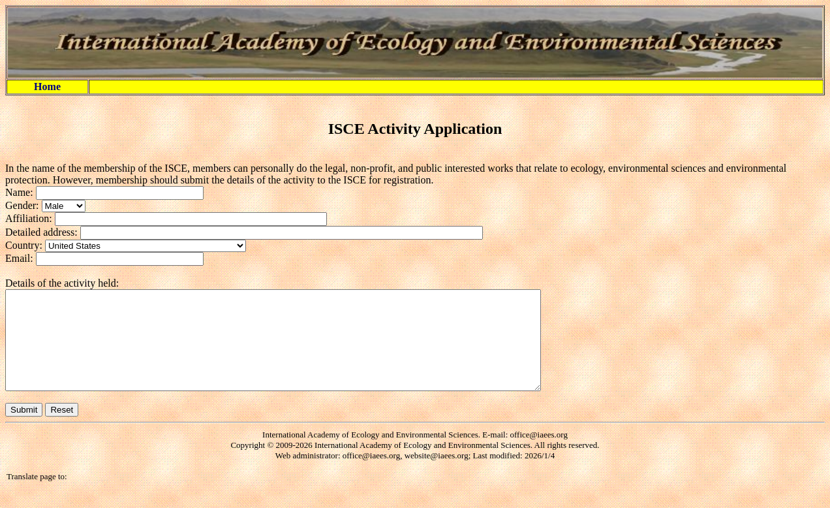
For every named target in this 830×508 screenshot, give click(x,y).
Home (47, 86)
